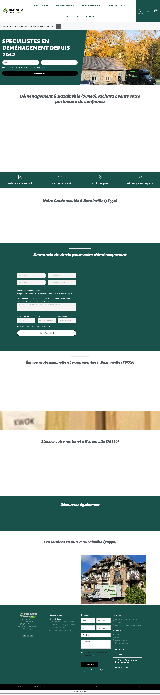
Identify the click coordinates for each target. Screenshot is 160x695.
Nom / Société (23, 319)
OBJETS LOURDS (116, 5)
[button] (127, 651)
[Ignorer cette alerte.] (58, 26)
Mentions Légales (101, 689)
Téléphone (62, 319)
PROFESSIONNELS (65, 5)
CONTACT (91, 17)
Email (40, 319)
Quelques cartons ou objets (61, 296)
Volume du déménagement (28, 293)
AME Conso (123, 669)
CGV (43, 67)
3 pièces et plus (42, 296)
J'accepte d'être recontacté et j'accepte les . (24, 67)
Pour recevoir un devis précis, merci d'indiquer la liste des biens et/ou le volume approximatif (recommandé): (46, 302)
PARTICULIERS (41, 5)
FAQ (120, 657)
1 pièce (21, 296)
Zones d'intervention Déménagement (126, 663)
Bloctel (86, 674)
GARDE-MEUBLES (91, 5)
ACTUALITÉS (72, 17)
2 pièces (30, 296)
